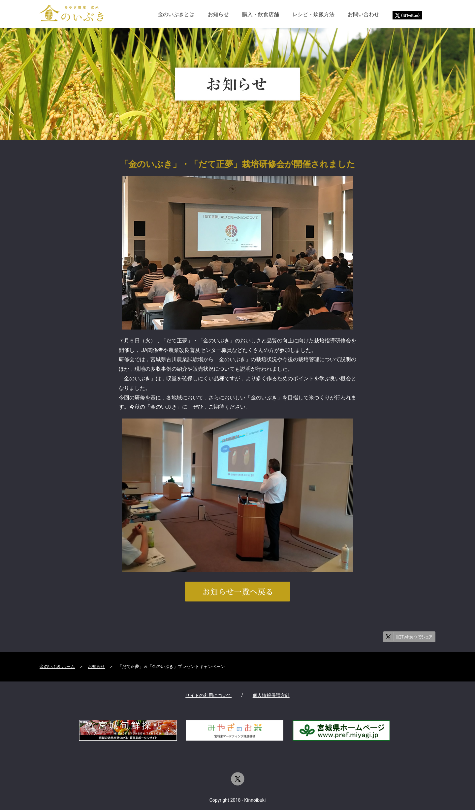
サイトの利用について (208, 695)
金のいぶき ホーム (57, 666)
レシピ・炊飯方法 (313, 14)
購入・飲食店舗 (260, 14)
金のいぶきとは (176, 14)
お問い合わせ (363, 14)
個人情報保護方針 (271, 695)
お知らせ (218, 14)
